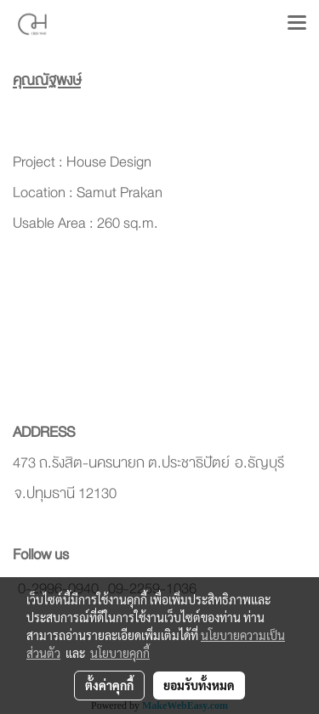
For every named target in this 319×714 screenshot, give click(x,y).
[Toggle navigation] (297, 23)
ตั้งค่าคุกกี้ (109, 685)
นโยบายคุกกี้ (120, 652)
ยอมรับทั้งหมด (199, 685)
